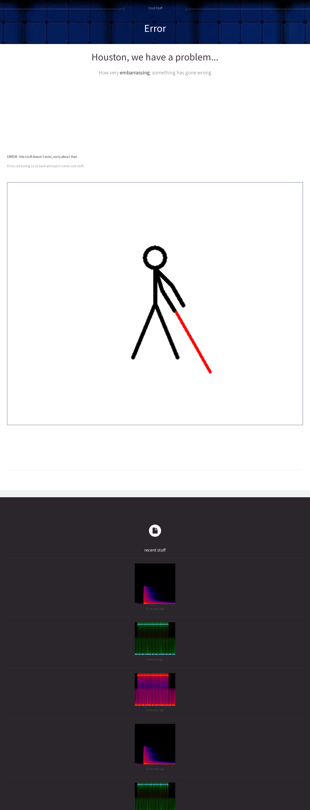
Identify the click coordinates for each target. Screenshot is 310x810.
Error (155, 28)
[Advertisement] (135, 115)
